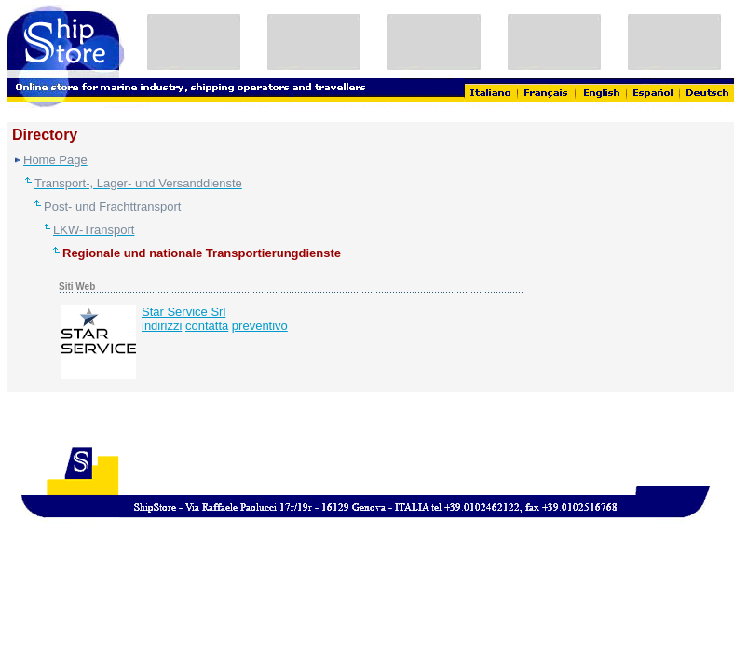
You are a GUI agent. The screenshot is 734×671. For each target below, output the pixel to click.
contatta (206, 326)
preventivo (260, 326)
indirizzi (162, 326)
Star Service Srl (183, 312)
